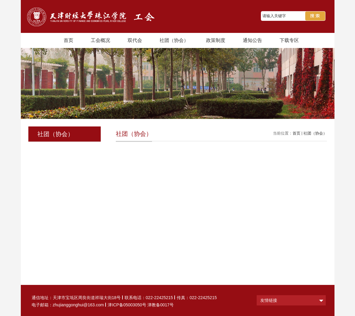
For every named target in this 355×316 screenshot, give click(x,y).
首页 (68, 40)
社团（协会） (174, 40)
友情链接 (268, 300)
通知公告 (252, 40)
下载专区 (289, 40)
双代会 (135, 40)
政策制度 (215, 40)
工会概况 (100, 40)
